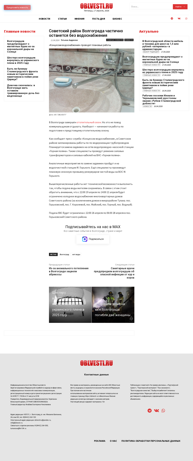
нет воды (76, 254)
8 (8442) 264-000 (41, 426)
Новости (129, 40)
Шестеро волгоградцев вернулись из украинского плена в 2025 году (23, 60)
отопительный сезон (89, 122)
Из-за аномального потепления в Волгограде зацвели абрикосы (68, 271)
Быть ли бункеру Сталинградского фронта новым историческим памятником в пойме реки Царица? (22, 74)
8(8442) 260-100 (29, 417)
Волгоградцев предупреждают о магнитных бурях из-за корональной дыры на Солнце (20, 46)
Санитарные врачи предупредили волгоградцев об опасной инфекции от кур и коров (114, 273)
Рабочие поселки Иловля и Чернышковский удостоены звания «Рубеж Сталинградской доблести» (161, 99)
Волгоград (64, 254)
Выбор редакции (151, 52)
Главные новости (115, 40)
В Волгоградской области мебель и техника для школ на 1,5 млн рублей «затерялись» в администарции (162, 45)
